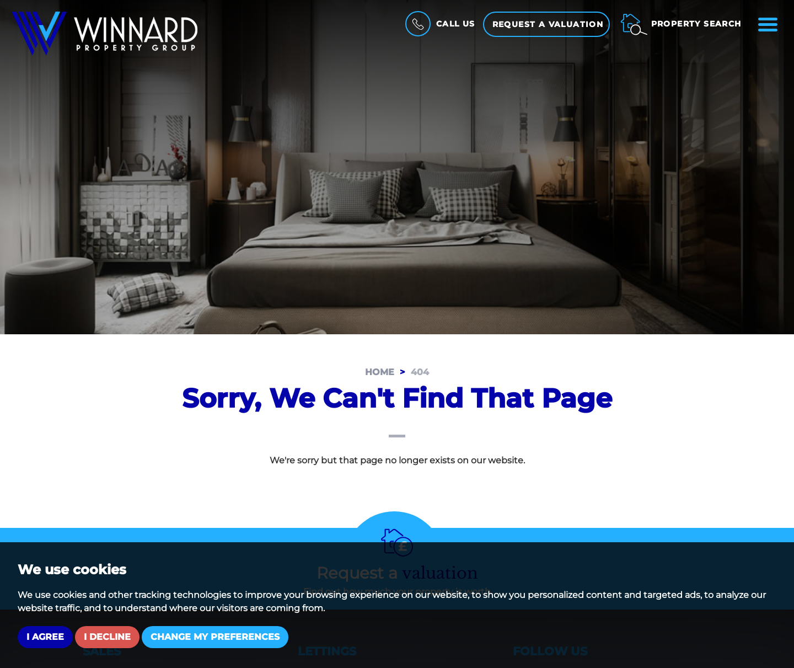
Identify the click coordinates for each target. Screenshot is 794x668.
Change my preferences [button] (215, 637)
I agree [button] (45, 637)
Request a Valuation (548, 24)
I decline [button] (107, 637)
